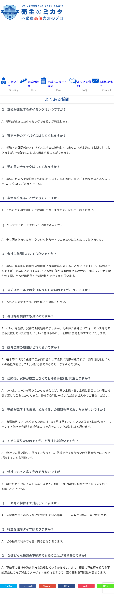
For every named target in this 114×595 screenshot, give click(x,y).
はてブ (67, 586)
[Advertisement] (57, 49)
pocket (86, 586)
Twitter (8, 586)
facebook (28, 586)
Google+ (47, 586)
